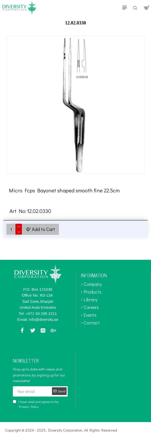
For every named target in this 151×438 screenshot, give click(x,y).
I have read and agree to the (36, 404)
